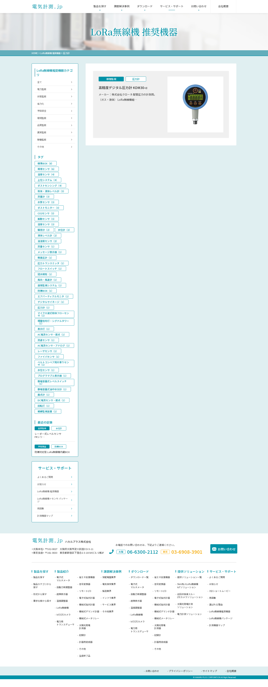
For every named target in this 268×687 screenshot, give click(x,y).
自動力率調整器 (64, 595)
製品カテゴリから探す (42, 593)
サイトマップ (209, 679)
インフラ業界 (109, 605)
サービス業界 (109, 612)
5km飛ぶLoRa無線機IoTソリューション (187, 593)
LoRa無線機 (63, 615)
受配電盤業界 (109, 584)
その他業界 (108, 619)
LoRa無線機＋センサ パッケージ (52, 507)
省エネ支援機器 (87, 584)
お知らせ (42, 490)
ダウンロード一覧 (140, 584)
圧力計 (136, 79)
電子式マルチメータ (63, 586)
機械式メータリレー (89, 626)
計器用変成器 (85, 649)
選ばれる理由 (216, 612)
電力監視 (42, 89)
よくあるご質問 (45, 482)
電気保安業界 (109, 591)
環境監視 (42, 120)
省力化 (41, 105)
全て (39, 82)
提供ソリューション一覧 (189, 584)
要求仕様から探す (42, 608)
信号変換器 (84, 591)
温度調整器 (62, 608)
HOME (35, 53)
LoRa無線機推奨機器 (219, 619)
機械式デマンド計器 (89, 619)
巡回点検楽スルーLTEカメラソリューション (190, 603)
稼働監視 (111, 79)
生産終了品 (84, 663)
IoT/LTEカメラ (64, 622)
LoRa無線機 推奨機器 (51, 53)
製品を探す (38, 584)
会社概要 (231, 679)
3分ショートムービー (220, 598)
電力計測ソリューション (189, 621)
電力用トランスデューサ (65, 631)
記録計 (82, 643)
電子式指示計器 (87, 605)
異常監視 (42, 135)
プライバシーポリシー (181, 679)
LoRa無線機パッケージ (220, 626)
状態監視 (42, 97)
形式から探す (40, 601)
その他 (41, 150)
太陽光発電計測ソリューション (185, 613)
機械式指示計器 (87, 612)
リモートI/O (85, 598)
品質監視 (42, 127)
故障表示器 (62, 601)
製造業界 (106, 598)
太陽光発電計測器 (84, 635)
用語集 (41, 516)
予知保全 (42, 112)
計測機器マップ (45, 523)
